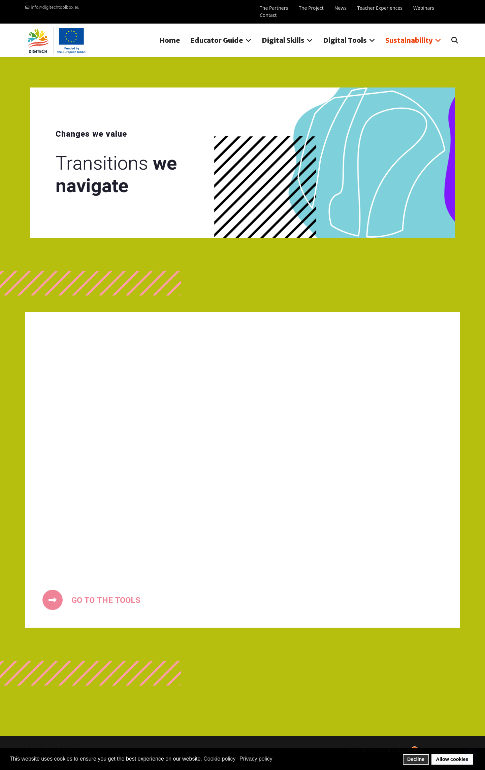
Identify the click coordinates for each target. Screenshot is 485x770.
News (340, 8)
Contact (268, 15)
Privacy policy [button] (255, 759)
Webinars (423, 8)
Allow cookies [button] (452, 759)
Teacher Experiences (379, 8)
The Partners (274, 8)
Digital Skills (283, 40)
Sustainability (409, 40)
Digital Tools (345, 40)
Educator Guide (216, 40)
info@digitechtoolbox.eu (55, 7)
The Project (311, 8)
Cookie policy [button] (219, 759)
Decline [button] (415, 759)
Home (169, 40)
